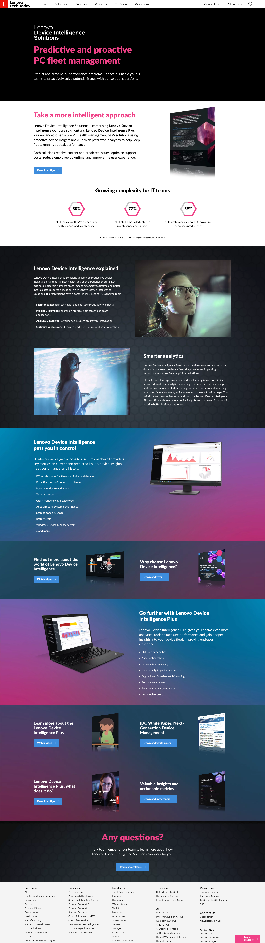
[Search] (250, 4)
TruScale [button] (121, 4)
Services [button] (81, 4)
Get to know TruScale (167, 892)
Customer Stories (209, 896)
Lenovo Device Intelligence (83, 924)
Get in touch (206, 916)
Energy (28, 904)
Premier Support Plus (80, 904)
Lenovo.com (206, 933)
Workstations (119, 904)
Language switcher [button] (259, 4)
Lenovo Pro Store (209, 937)
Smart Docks (119, 920)
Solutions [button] (61, 4)
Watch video (44, 579)
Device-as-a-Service (167, 896)
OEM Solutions (33, 928)
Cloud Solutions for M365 (81, 916)
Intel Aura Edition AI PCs (169, 916)
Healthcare (31, 916)
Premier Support (77, 908)
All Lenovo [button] (236, 4)
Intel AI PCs (162, 912)
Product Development (37, 932)
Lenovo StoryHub (209, 941)
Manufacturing (33, 920)
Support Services (77, 912)
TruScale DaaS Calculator (214, 900)
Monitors (117, 912)
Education (30, 900)
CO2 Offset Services (78, 920)
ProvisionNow (76, 892)
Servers (116, 924)
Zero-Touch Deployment (81, 896)
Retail (28, 936)
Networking (118, 932)
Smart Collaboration (123, 940)
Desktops (117, 900)
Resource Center (209, 892)
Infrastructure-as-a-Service (170, 900)
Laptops (116, 896)
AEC (27, 892)
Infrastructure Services (80, 932)
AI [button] (45, 4)
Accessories (118, 916)
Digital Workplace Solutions (40, 896)
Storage (116, 928)
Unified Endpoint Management (42, 940)
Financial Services (34, 908)
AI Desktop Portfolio (167, 928)
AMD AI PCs (162, 924)
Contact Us (212, 4)
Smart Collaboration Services (84, 900)
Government (32, 912)
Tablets (116, 908)
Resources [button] (142, 4)
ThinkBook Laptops (123, 892)
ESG (202, 904)
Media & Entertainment (38, 924)
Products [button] (101, 4)
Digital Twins (163, 941)
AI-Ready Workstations (168, 933)
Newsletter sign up (210, 920)
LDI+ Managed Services (81, 928)
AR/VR (115, 936)
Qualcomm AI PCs (166, 920)
